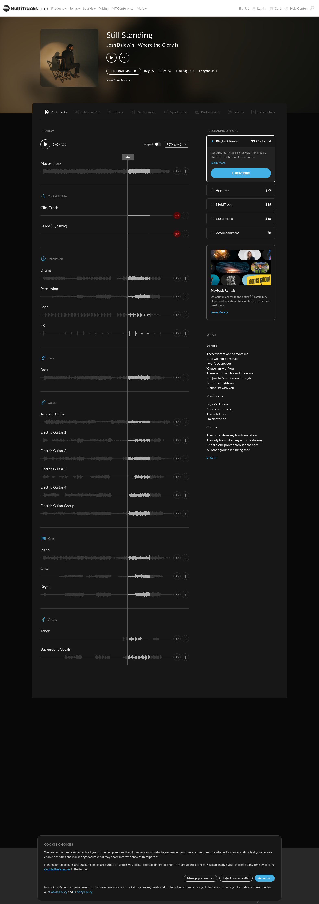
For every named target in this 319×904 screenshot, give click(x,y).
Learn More (218, 162)
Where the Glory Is (158, 45)
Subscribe (241, 173)
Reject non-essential (236, 878)
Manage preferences (200, 878)
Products (58, 8)
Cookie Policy (58, 892)
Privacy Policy (82, 892)
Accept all (264, 878)
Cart (275, 8)
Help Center (295, 8)
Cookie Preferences (57, 869)
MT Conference (122, 8)
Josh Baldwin (120, 45)
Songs (74, 8)
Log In (259, 8)
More (141, 8)
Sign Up (243, 8)
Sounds (89, 8)
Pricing (103, 8)
